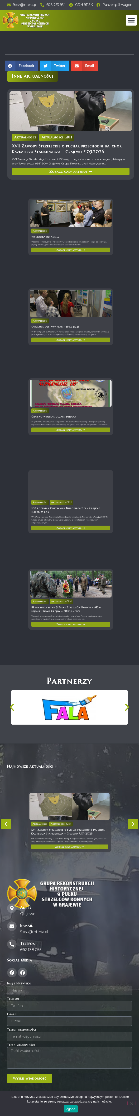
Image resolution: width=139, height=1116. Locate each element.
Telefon (13, 999)
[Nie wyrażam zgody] (131, 1103)
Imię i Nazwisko (19, 983)
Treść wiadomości (21, 1045)
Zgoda (70, 1109)
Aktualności (25, 137)
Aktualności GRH (57, 137)
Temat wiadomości (21, 1029)
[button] (131, 20)
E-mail (12, 1014)
